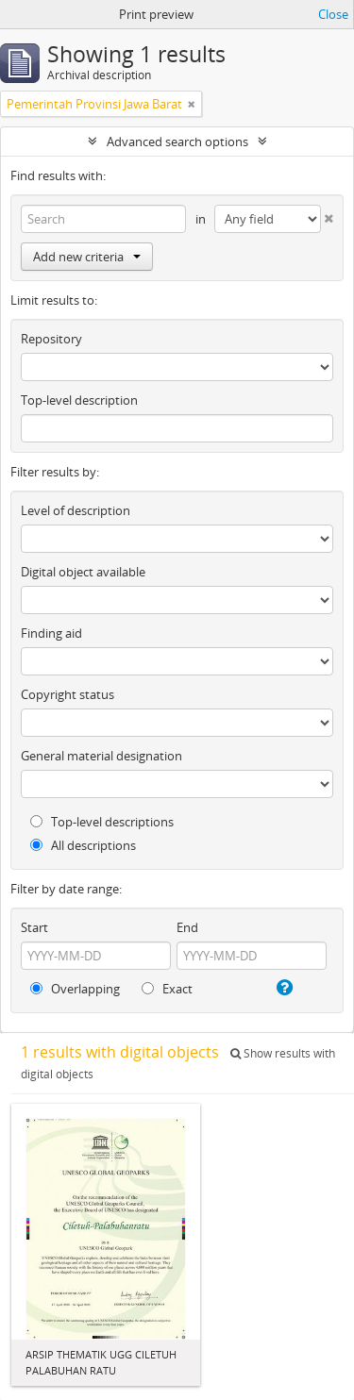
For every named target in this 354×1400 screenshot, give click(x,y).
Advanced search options (177, 141)
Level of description (75, 510)
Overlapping (75, 988)
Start (34, 927)
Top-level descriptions (102, 821)
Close (333, 14)
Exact (167, 988)
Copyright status (67, 694)
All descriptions (83, 845)
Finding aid (51, 633)
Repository (51, 338)
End (187, 927)
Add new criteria (87, 256)
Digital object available (83, 571)
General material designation (101, 755)
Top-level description (79, 400)
